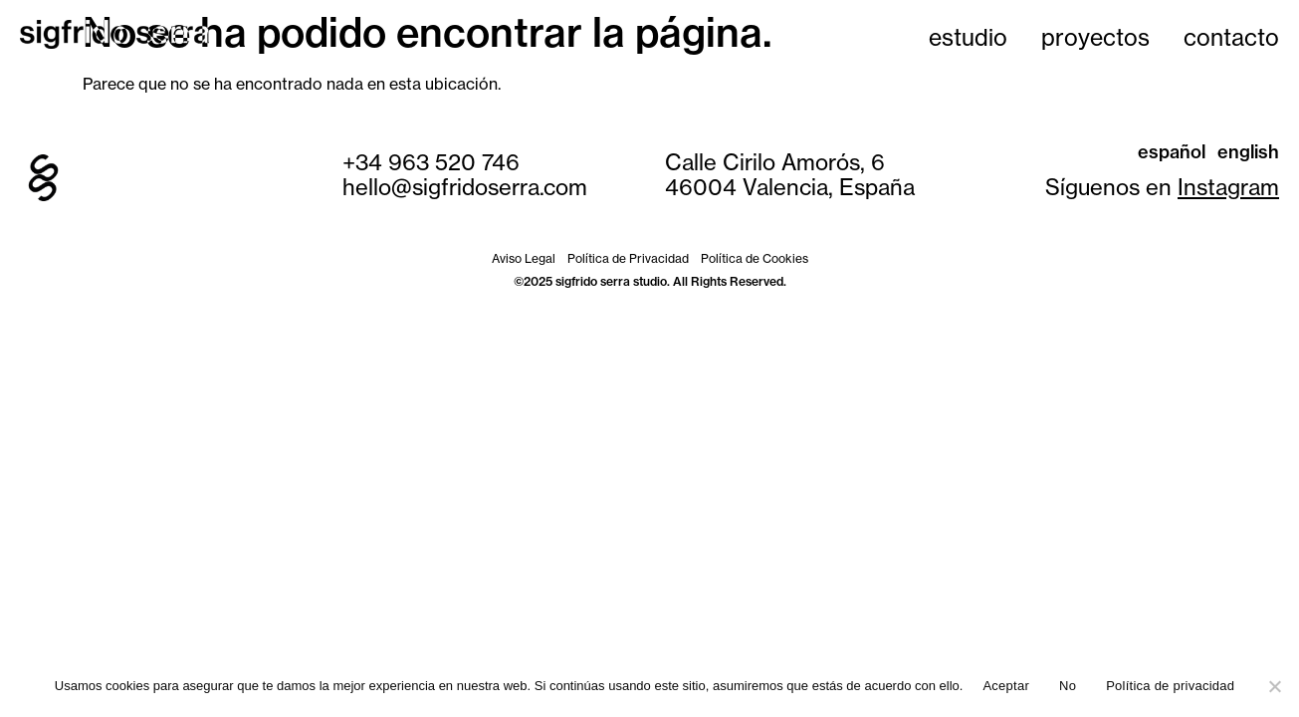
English (1248, 151)
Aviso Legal (523, 258)
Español (1171, 151)
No (1067, 685)
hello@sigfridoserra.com (464, 187)
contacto (1231, 37)
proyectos (1095, 37)
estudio (968, 37)
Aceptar (1005, 685)
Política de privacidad (1170, 685)
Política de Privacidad (628, 258)
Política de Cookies (754, 258)
